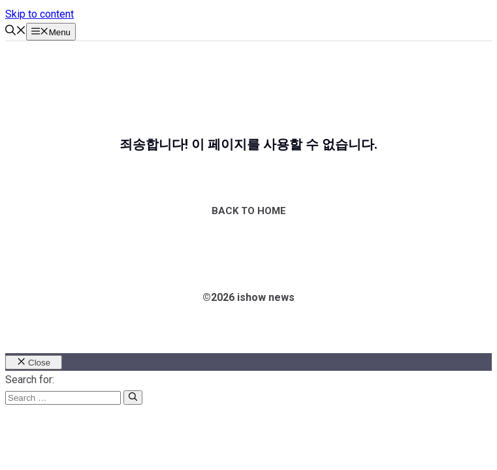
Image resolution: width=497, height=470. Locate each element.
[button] (15, 31)
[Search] (132, 397)
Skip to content (39, 14)
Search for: (29, 379)
